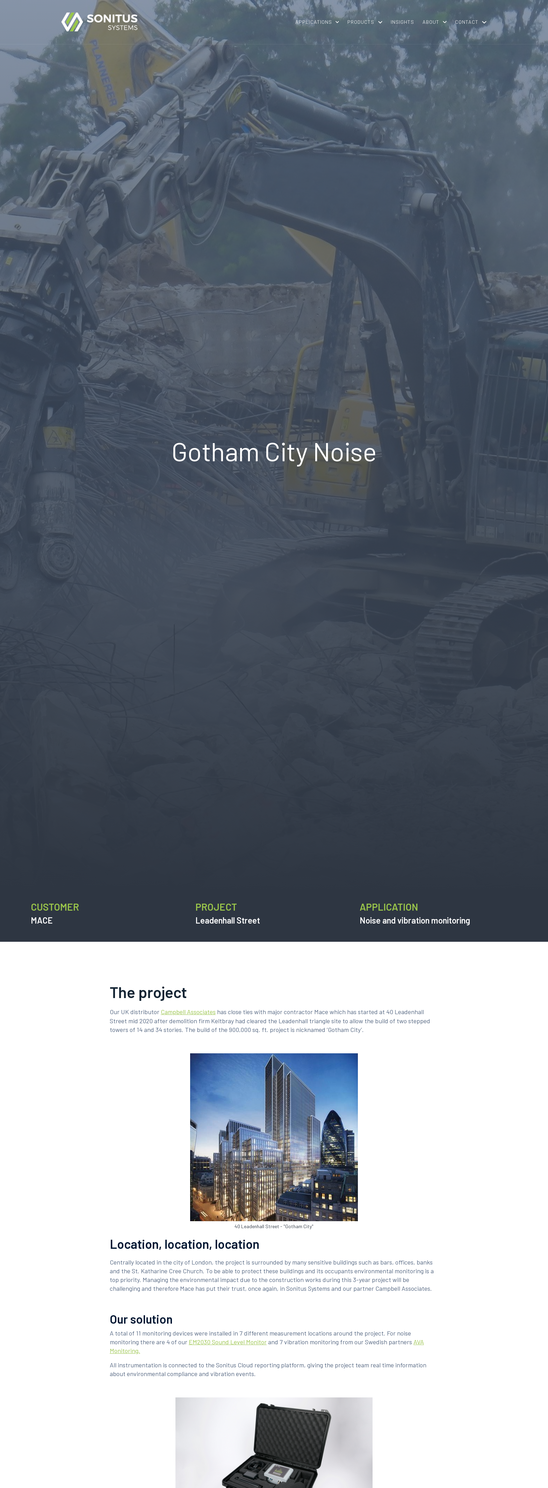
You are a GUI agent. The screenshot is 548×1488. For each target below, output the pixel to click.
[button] (317, 22)
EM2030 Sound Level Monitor (228, 1342)
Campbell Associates (188, 1012)
